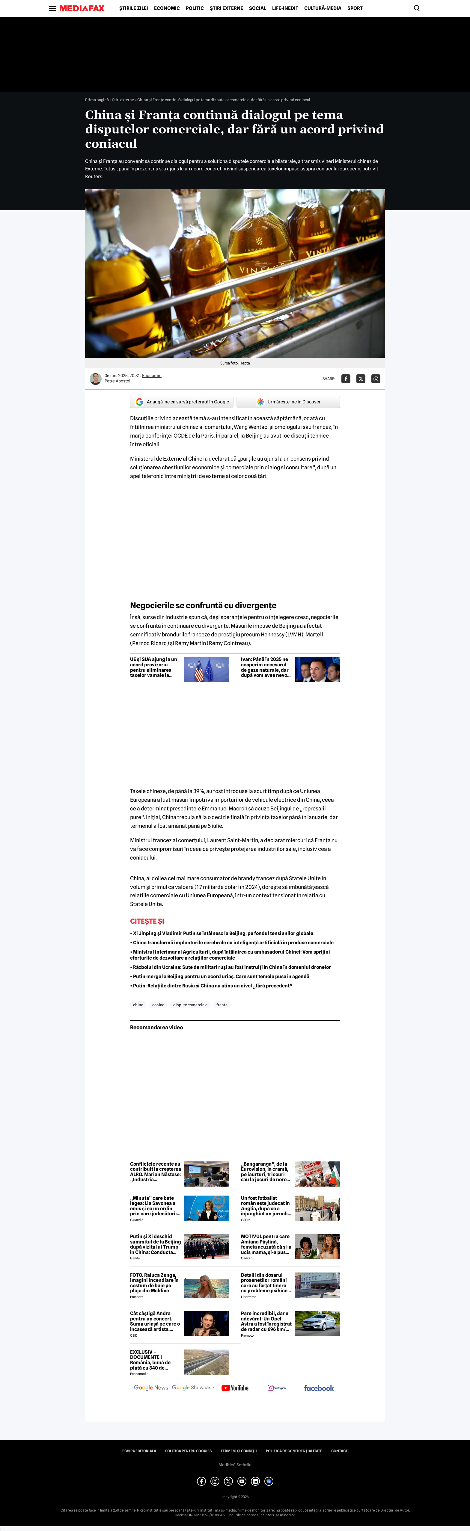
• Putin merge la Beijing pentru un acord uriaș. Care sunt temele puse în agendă (219, 976)
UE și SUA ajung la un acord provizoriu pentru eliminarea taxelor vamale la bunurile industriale (153, 667)
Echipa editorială (139, 1451)
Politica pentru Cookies (188, 1451)
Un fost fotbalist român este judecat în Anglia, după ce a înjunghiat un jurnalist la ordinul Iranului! (266, 1206)
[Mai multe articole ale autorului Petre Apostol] (96, 379)
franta (222, 1004)
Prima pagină (97, 99)
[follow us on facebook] (319, 1388)
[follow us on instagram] (277, 1388)
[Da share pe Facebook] (345, 378)
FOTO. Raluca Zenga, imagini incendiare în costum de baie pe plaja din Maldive (154, 1283)
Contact (339, 1451)
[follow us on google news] (151, 1388)
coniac (158, 1004)
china (138, 1004)
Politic (195, 8)
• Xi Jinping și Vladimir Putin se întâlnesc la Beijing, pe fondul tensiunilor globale (221, 933)
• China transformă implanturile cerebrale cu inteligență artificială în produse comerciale (232, 942)
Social (257, 8)
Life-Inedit (285, 8)
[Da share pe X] (360, 378)
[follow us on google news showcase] (193, 1388)
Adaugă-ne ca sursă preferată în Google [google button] (182, 401)
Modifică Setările (235, 1464)
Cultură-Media (322, 8)
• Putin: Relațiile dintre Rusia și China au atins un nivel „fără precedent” (211, 986)
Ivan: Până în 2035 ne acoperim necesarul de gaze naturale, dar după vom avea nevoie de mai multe (266, 667)
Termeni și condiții (239, 1451)
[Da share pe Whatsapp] (375, 378)
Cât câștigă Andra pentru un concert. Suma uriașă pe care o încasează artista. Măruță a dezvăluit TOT (155, 1321)
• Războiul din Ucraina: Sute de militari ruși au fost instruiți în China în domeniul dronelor (230, 967)
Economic (167, 8)
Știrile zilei (133, 8)
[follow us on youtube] (235, 1388)
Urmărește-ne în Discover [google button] (288, 401)
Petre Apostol (117, 381)
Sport (355, 8)
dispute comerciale (190, 1004)
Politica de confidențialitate (294, 1451)
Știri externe (226, 8)
